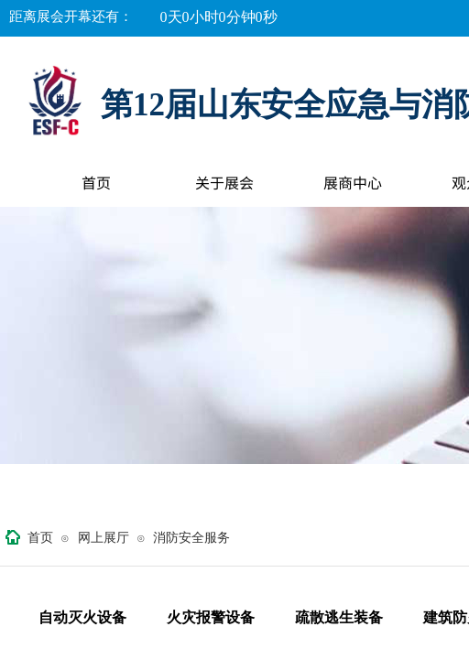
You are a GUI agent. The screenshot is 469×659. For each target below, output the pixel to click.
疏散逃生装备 (339, 617)
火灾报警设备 (211, 617)
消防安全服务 (191, 538)
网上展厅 (103, 538)
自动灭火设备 (82, 617)
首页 (96, 182)
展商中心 (352, 182)
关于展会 (224, 182)
